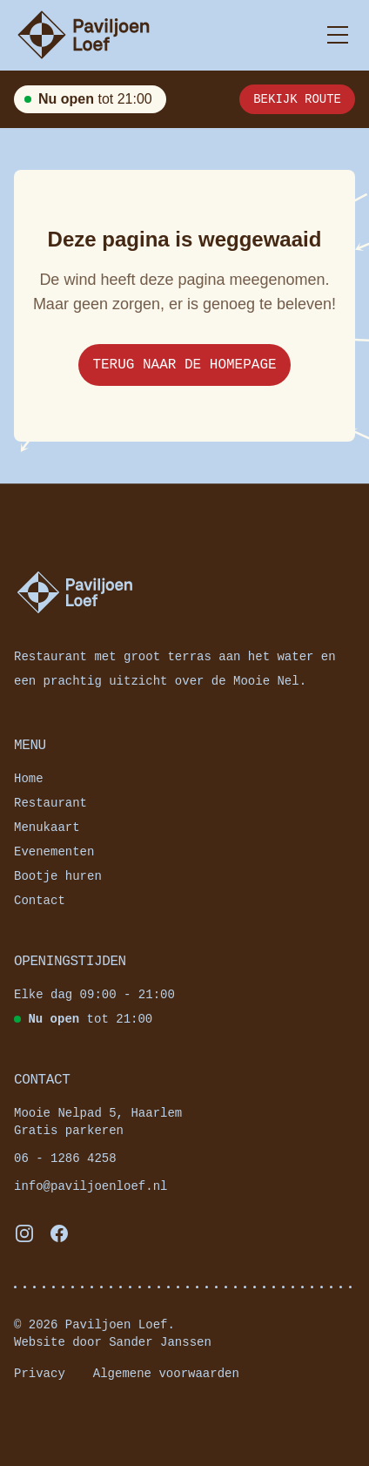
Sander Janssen (160, 1342)
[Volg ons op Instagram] (24, 1233)
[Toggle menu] (337, 34)
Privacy (39, 1373)
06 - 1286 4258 (65, 1158)
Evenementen (54, 851)
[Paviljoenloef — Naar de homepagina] (83, 35)
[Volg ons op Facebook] (59, 1233)
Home (29, 778)
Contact (39, 900)
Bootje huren (58, 876)
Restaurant (50, 802)
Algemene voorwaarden (166, 1373)
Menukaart (47, 827)
